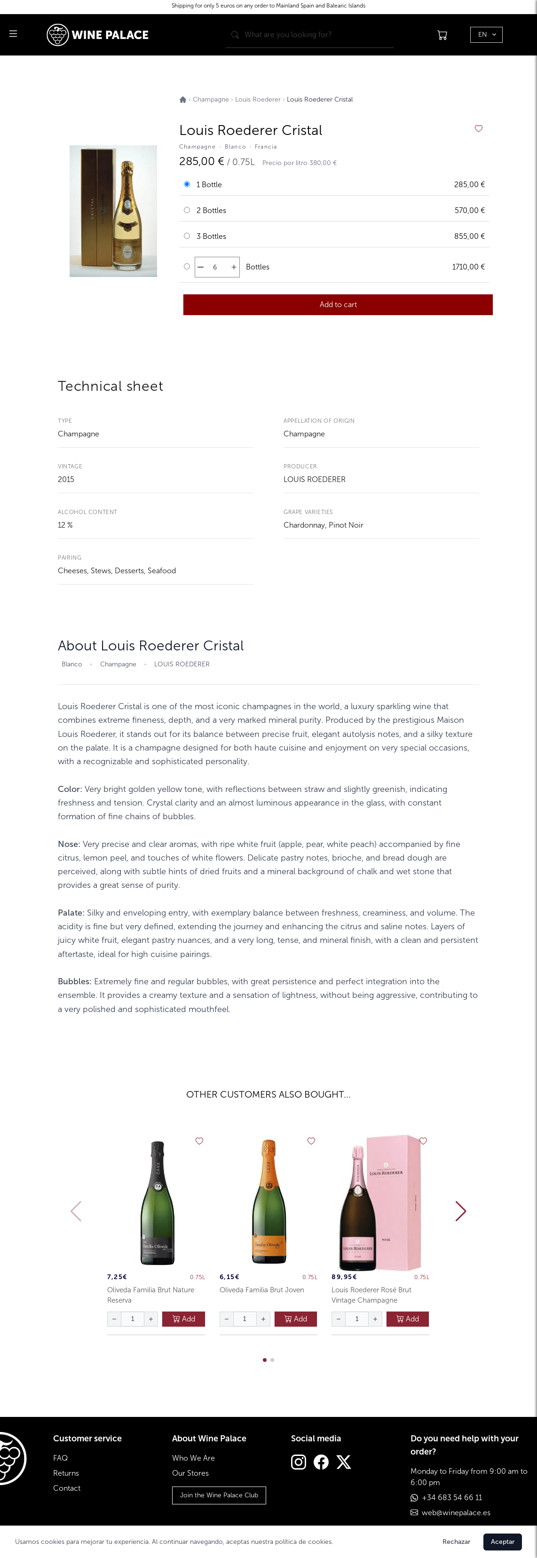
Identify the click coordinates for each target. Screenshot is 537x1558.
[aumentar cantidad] (234, 267)
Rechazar (456, 1541)
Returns (66, 1473)
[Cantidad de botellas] (215, 267)
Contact (66, 1488)
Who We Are (193, 1458)
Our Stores (190, 1473)
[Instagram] (298, 1463)
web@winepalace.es (456, 1513)
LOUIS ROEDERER (315, 479)
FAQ (60, 1458)
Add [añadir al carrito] (184, 1319)
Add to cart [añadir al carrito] (338, 304)
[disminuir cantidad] (200, 267)
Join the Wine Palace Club (219, 1495)
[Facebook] (321, 1463)
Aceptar (502, 1541)
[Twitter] (343, 1463)
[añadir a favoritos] (478, 129)
